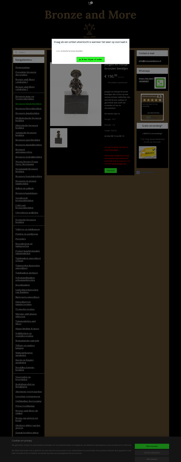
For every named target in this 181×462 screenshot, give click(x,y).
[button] (91, 59)
